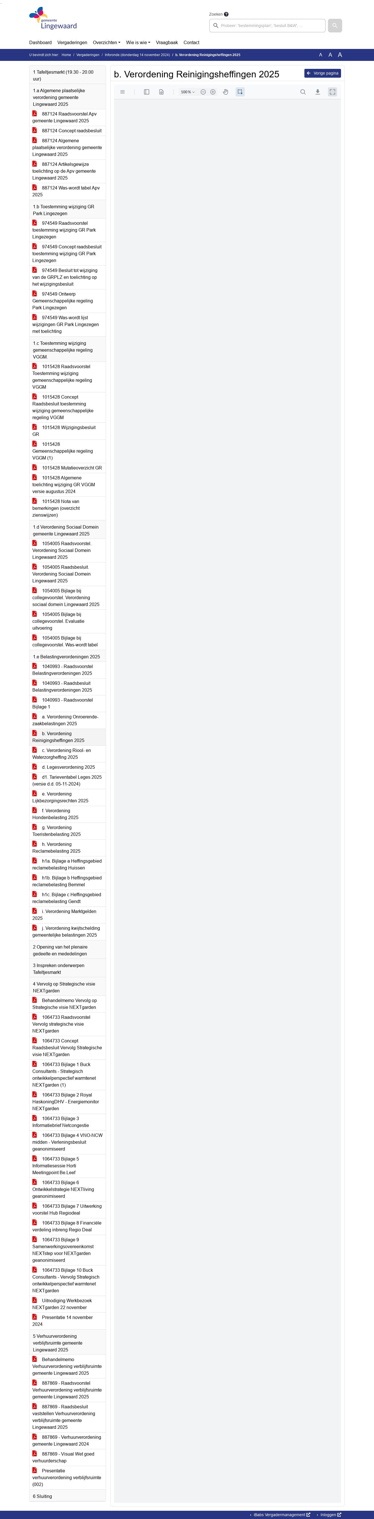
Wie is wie (136, 42)
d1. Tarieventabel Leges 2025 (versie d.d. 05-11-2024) (67, 780)
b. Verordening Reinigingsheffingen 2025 (58, 737)
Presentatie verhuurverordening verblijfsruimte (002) (66, 1477)
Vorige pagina (322, 73)
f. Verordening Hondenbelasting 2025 (55, 814)
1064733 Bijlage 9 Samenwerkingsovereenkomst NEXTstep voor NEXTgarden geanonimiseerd (63, 1250)
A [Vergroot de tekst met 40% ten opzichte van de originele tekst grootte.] (340, 54)
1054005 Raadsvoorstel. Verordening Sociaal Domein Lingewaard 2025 (62, 550)
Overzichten (105, 42)
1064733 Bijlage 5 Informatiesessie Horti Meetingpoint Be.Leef (55, 1166)
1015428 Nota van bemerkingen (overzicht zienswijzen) (56, 508)
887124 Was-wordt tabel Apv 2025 (66, 191)
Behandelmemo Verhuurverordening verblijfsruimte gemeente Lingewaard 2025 (67, 1366)
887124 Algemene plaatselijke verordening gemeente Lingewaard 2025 (67, 147)
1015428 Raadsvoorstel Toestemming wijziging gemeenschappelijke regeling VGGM (62, 376)
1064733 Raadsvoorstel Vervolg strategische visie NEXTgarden (61, 1024)
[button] (335, 25)
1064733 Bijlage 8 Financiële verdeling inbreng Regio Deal (66, 1226)
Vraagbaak (167, 42)
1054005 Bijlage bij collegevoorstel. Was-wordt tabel (65, 641)
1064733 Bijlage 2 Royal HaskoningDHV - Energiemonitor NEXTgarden (65, 1102)
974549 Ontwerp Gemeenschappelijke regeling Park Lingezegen (62, 301)
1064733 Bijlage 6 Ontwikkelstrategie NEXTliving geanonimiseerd (63, 1189)
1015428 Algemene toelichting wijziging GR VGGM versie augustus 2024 (63, 484)
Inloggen (330, 1514)
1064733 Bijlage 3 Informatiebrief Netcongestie (60, 1122)
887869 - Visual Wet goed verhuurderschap (63, 1457)
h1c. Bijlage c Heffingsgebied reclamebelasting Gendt (66, 898)
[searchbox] (267, 25)
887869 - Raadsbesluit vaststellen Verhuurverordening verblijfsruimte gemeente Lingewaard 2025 (63, 1417)
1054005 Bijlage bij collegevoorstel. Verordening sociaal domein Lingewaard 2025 (65, 597)
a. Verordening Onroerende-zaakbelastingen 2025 (65, 720)
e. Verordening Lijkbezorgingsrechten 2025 (60, 797)
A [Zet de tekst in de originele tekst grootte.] (320, 54)
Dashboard (40, 42)
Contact (191, 42)
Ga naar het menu (1, 3)
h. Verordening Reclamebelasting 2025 (56, 848)
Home (66, 55)
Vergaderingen (72, 42)
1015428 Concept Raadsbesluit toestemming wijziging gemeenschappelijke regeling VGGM (63, 407)
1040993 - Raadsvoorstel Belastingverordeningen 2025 (62, 670)
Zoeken (216, 14)
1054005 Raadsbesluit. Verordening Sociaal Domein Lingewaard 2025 (61, 574)
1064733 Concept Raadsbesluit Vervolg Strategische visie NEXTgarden (67, 1047)
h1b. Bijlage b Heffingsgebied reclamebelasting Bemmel (67, 881)
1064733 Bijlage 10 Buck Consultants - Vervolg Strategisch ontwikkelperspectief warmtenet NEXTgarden (65, 1280)
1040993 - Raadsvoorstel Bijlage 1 (62, 703)
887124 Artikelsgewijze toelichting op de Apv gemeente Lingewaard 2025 (64, 171)
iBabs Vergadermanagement (281, 1514)
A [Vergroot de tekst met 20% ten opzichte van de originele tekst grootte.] (330, 55)
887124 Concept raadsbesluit (66, 130)
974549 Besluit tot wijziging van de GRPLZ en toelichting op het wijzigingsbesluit (64, 277)
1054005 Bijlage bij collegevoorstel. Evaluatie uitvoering (58, 621)
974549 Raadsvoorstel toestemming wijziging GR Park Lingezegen (64, 230)
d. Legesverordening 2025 (63, 767)
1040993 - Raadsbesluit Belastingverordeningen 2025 (62, 686)
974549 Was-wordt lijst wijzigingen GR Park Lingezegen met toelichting (65, 324)
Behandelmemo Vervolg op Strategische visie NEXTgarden (64, 1004)
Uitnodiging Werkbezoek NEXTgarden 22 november (62, 1304)
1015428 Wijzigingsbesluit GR (63, 431)
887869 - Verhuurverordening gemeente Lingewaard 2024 (66, 1440)
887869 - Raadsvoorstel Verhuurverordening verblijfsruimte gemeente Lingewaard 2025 (67, 1390)
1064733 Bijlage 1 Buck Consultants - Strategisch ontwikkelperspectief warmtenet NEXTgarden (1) (64, 1074)
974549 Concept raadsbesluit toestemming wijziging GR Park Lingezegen (66, 253)
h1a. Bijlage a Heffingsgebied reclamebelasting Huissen (67, 864)
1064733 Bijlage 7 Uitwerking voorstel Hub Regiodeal (67, 1209)
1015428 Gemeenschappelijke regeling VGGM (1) (62, 451)
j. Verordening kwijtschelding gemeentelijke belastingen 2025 (66, 931)
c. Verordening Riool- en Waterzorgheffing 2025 (61, 754)
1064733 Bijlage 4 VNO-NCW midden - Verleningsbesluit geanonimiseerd (67, 1142)
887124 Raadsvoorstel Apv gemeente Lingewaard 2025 (64, 117)
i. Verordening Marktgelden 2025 (64, 915)
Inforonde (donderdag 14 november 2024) (137, 55)
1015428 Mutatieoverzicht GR (67, 467)
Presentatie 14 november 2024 (62, 1321)
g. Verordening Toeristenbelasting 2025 (56, 831)
